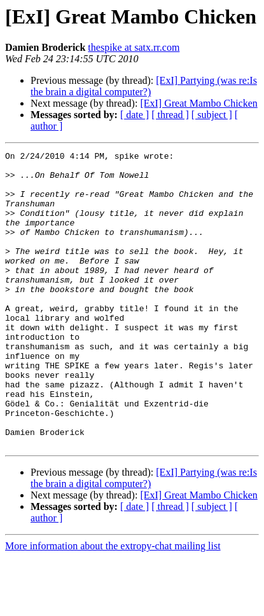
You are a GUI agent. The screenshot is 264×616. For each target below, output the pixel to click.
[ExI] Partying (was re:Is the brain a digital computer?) (144, 86)
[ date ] (134, 114)
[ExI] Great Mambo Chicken (198, 103)
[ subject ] (211, 114)
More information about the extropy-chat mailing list (113, 604)
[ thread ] (170, 114)
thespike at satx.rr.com (133, 47)
